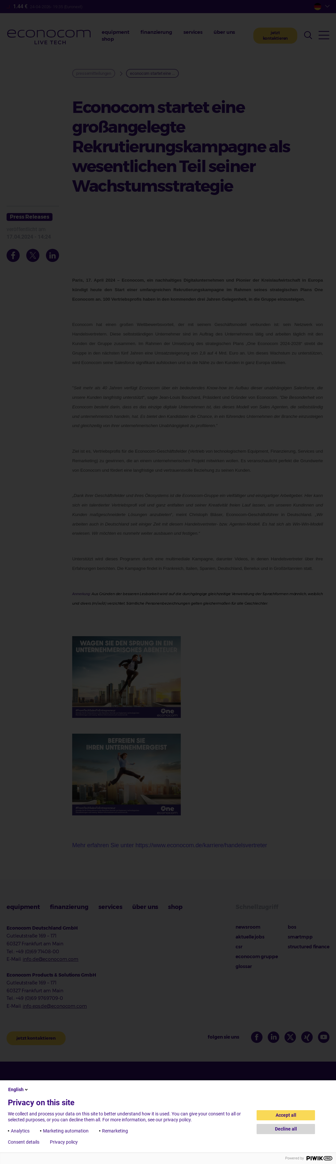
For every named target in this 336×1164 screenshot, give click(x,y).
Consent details (23, 1142)
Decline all (286, 1129)
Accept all (286, 1115)
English (18, 1089)
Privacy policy (64, 1142)
